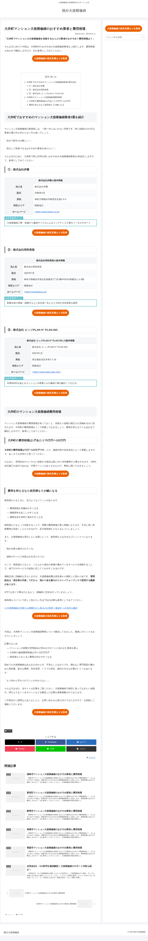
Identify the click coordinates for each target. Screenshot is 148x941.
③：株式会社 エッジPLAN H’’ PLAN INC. (47, 94)
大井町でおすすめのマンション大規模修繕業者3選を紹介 (52, 82)
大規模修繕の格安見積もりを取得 (50, 58)
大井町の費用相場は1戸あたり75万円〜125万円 (50, 102)
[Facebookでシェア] (51, 743)
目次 (47, 76)
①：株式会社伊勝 (37, 86)
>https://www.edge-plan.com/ (46, 373)
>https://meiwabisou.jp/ (35, 293)
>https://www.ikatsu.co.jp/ (47, 213)
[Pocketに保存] (20, 750)
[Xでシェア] (20, 743)
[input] (125, 37)
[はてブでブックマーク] (81, 743)
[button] (81, 750)
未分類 (8, 732)
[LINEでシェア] (51, 750)
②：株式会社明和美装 (38, 90)
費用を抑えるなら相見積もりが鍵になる (46, 106)
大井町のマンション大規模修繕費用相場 (44, 98)
